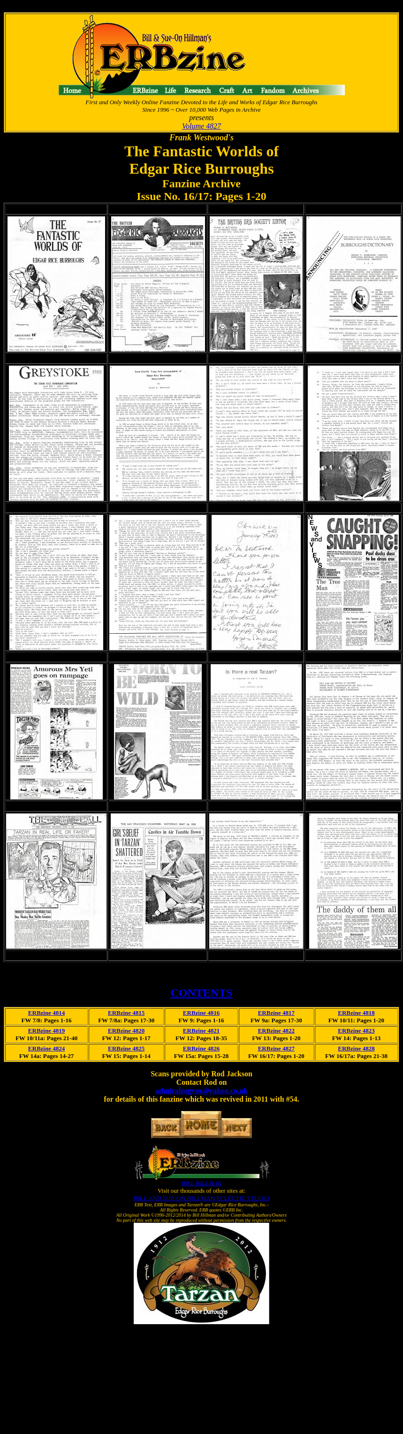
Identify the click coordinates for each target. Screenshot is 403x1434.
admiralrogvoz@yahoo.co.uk (201, 1091)
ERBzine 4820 (126, 1030)
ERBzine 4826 (201, 1048)
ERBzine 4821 (201, 1030)
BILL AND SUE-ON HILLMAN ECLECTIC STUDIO (201, 1198)
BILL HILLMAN (201, 1183)
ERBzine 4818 (356, 1012)
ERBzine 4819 (46, 1030)
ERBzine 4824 (46, 1048)
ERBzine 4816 (201, 1012)
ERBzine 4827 (276, 1048)
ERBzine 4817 (276, 1012)
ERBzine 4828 (356, 1048)
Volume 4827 (201, 126)
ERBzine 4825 (126, 1048)
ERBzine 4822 (276, 1030)
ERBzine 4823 (356, 1030)
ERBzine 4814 (46, 1012)
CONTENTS (201, 993)
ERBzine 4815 (126, 1012)
